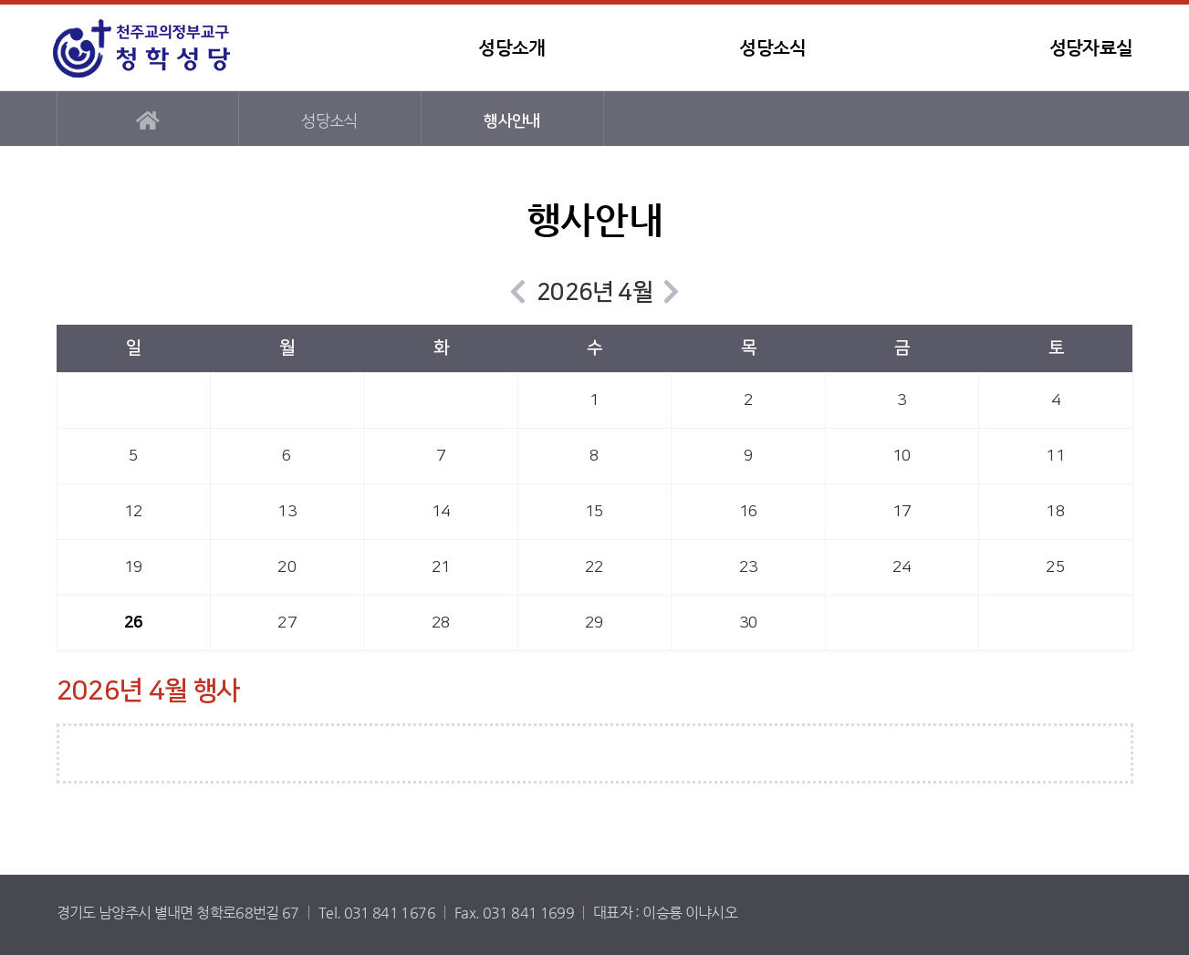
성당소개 (511, 47)
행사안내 (511, 121)
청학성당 (161, 48)
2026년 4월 (594, 292)
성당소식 (772, 47)
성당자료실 (1091, 47)
